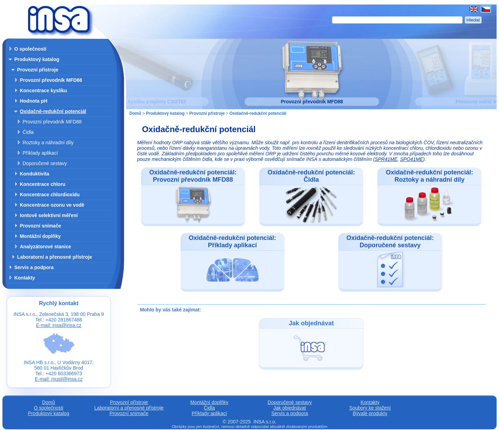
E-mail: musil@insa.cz (58, 379)
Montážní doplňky (40, 236)
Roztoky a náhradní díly (48, 142)
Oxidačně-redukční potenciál (53, 111)
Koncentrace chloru (42, 184)
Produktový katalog (36, 59)
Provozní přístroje (37, 69)
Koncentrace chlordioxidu (50, 194)
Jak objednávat (289, 408)
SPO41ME (411, 159)
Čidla (28, 132)
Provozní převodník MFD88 (51, 80)
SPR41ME (386, 159)
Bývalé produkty (370, 413)
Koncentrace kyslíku (43, 90)
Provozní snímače (40, 226)
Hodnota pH (33, 101)
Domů (135, 113)
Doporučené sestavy (45, 163)
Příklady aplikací (40, 153)
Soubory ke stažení (370, 408)
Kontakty (24, 278)
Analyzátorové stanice (45, 246)
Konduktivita (34, 174)
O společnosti (30, 49)
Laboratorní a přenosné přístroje (54, 257)
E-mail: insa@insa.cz (58, 325)
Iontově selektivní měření (49, 215)
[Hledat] (397, 20)
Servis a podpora (34, 267)
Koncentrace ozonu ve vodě (52, 205)
